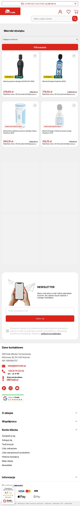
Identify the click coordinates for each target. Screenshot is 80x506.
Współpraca (9, 421)
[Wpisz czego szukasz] (54, 19)
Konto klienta (10, 429)
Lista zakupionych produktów (16, 452)
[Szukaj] (75, 18)
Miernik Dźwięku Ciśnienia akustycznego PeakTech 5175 (56, 132)
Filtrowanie (40, 47)
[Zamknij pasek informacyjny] (75, 3)
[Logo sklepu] (10, 11)
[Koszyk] (76, 12)
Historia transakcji (10, 457)
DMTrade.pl (12, 379)
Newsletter (45, 287)
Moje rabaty (7, 461)
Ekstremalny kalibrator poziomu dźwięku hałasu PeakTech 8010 (20, 132)
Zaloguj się (7, 440)
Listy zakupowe (9, 448)
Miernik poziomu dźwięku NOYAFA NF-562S (18, 81)
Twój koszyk (8, 444)
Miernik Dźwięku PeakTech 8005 (54, 81)
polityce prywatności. (51, 333)
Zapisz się (40, 318)
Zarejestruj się (8, 436)
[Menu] (4, 19)
